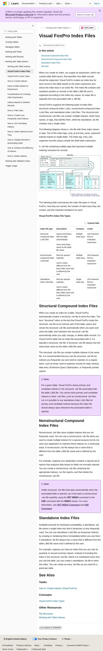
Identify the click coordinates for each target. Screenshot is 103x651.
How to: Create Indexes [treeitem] (17, 81)
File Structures (46, 614)
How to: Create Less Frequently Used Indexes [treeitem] (18, 117)
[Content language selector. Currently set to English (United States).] (15, 639)
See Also (45, 66)
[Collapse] (33, 25)
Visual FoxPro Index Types (52, 601)
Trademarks (21, 649)
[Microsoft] (5, 3)
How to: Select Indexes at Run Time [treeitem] (20, 133)
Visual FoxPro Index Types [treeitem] (19, 76)
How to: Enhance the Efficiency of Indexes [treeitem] (21, 149)
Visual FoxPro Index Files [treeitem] (19, 71)
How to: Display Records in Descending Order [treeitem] (19, 141)
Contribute (48, 645)
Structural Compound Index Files (55, 56)
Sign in (97, 3)
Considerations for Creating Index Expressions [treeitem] (19, 96)
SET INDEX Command (68, 505)
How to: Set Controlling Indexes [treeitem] (17, 125)
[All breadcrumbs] (41, 28)
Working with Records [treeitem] (14, 57)
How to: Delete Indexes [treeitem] (17, 156)
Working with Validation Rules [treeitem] (17, 161)
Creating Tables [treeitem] (11, 42)
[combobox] (18, 31)
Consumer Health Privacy (77, 645)
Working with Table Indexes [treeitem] (19, 66)
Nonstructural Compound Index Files (56, 59)
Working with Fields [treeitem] (13, 52)
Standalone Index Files (50, 63)
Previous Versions (23, 645)
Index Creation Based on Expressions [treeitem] (18, 87)
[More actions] (98, 28)
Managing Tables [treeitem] (12, 47)
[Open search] (90, 3)
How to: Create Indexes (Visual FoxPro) (58, 588)
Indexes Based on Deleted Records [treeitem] (19, 104)
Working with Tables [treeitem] (13, 37)
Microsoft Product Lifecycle (19, 15)
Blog (36, 645)
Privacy (59, 645)
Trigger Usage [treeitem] (11, 166)
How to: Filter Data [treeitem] (15, 110)
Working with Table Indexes (57, 28)
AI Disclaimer (7, 645)
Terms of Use (7, 649)
